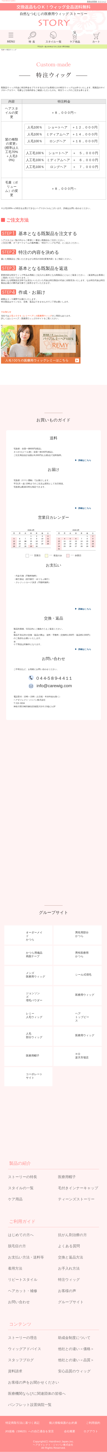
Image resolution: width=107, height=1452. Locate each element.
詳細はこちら (84, 460)
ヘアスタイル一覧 (9, 240)
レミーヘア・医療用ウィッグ (22, 319)
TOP (2, 50)
